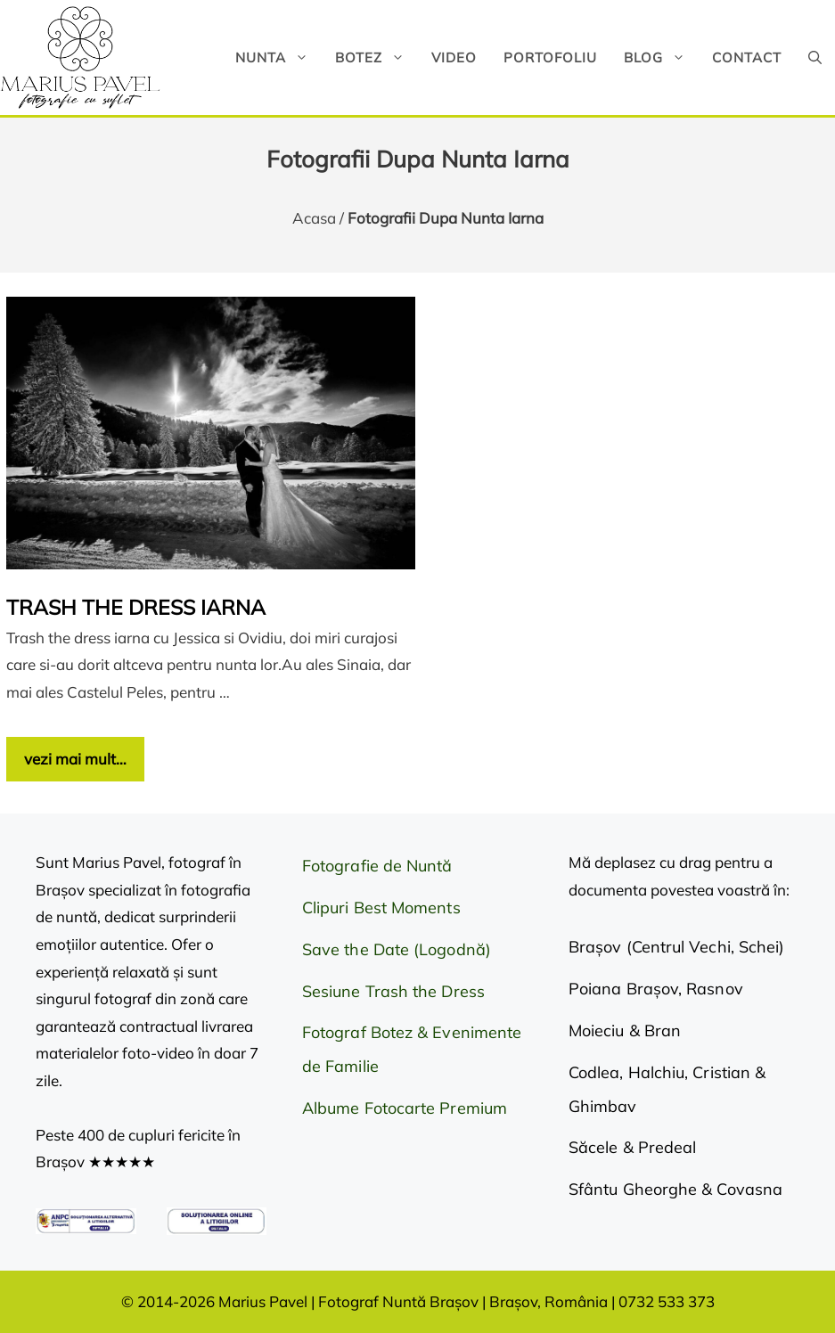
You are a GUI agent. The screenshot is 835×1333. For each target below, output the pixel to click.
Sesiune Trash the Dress (393, 991)
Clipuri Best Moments (381, 907)
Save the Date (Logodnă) (396, 949)
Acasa (314, 218)
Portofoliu (550, 57)
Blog (661, 57)
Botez (376, 57)
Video (454, 57)
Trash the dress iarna (136, 607)
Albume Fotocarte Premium (404, 1108)
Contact (747, 57)
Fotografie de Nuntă (377, 865)
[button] (815, 57)
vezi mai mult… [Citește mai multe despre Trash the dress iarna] (75, 758)
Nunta (278, 57)
